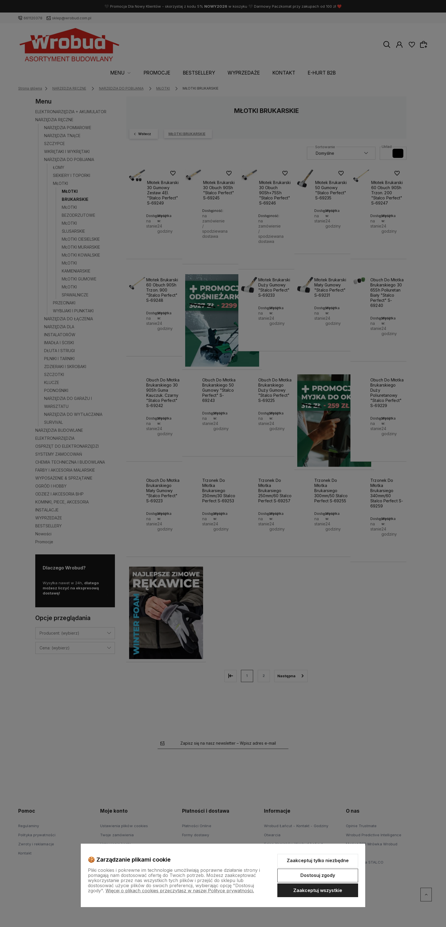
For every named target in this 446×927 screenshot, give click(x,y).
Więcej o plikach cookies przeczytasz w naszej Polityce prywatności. (180, 890)
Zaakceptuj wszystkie (317, 890)
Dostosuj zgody (317, 875)
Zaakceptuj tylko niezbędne (318, 860)
